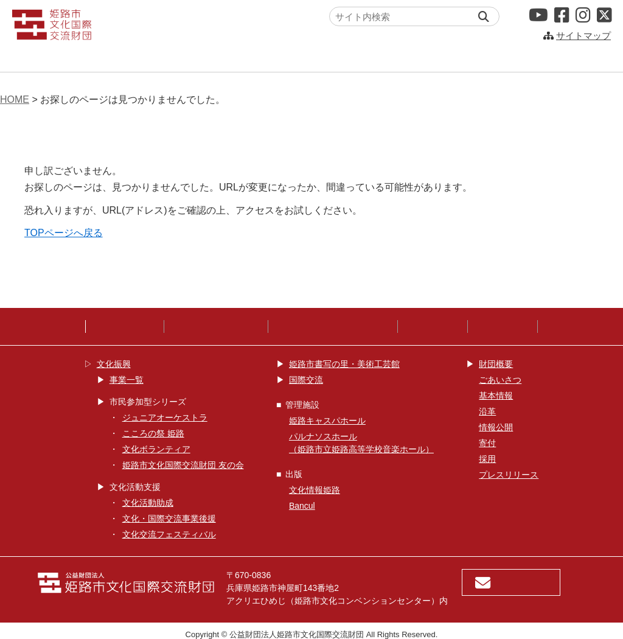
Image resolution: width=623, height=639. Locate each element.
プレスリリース (508, 475)
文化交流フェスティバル (169, 534)
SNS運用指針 (433, 326)
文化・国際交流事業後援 (169, 518)
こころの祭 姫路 (153, 433)
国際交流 (234, 57)
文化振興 (101, 57)
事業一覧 (127, 380)
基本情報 (496, 395)
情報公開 (496, 427)
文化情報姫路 (314, 490)
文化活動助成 (147, 503)
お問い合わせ (511, 582)
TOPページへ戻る (63, 233)
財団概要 (496, 364)
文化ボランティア (156, 449)
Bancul (302, 506)
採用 (487, 459)
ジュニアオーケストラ (164, 417)
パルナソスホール (514, 57)
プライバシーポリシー (216, 326)
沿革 (487, 411)
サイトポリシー (125, 326)
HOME (14, 99)
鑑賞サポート (502, 326)
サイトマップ (583, 35)
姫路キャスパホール (374, 57)
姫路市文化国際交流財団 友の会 (183, 465)
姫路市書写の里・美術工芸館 (344, 364)
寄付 (487, 443)
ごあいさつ (500, 380)
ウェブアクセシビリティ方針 (332, 326)
